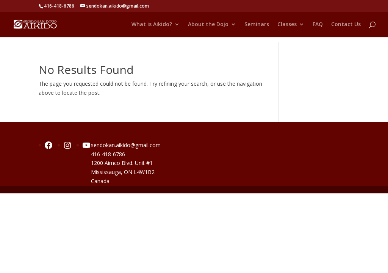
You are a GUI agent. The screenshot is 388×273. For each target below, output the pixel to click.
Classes (287, 25)
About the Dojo (208, 25)
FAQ (318, 25)
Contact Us (346, 25)
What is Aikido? (151, 25)
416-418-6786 (108, 154)
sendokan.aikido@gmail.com (126, 145)
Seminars (256, 25)
